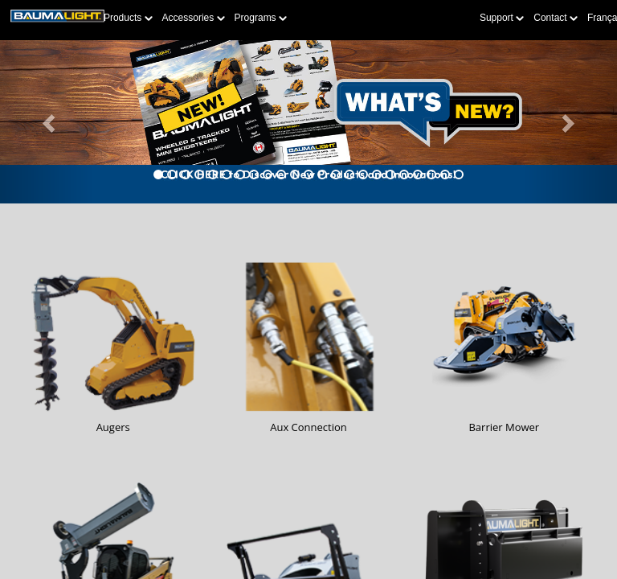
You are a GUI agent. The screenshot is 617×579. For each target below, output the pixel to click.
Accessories (193, 17)
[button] (46, 121)
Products (128, 17)
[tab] (158, 174)
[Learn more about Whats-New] (308, 121)
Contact (555, 17)
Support (502, 17)
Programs (261, 17)
